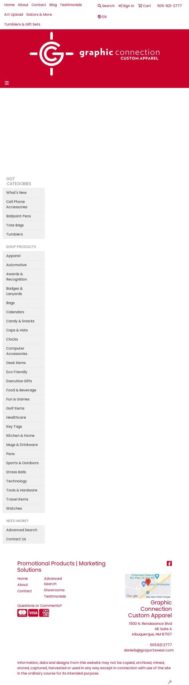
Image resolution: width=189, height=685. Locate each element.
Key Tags (14, 426)
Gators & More (39, 14)
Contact (39, 4)
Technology (16, 481)
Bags (10, 302)
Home (9, 4)
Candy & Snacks (20, 321)
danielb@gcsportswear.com (149, 650)
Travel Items (17, 499)
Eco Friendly (16, 371)
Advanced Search (21, 530)
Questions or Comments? (39, 605)
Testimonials (71, 4)
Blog (53, 4)
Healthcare (16, 417)
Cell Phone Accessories (16, 204)
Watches (14, 508)
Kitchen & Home (20, 435)
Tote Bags (15, 225)
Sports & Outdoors (22, 462)
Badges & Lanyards (14, 291)
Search (106, 5)
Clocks (12, 339)
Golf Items (15, 408)
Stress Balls (16, 472)
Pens (10, 453)
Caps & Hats (17, 330)
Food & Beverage (21, 390)
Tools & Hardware (21, 490)
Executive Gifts (19, 381)
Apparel (13, 255)
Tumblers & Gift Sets (22, 24)
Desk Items (16, 362)
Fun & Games (18, 399)
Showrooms (54, 590)
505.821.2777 (161, 644)
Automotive (16, 264)
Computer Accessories (16, 351)
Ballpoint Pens (18, 216)
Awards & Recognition (16, 276)
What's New (16, 192)
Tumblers (14, 234)
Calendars (15, 312)
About (23, 4)
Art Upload (13, 14)
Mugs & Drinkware (22, 444)
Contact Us (16, 539)
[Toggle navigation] (7, 83)
